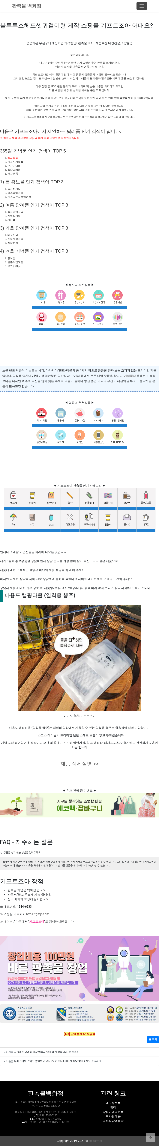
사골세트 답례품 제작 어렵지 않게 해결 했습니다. (41, 1052)
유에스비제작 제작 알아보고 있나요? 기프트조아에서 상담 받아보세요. (52, 1061)
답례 (113, 1107)
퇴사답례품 (113, 1116)
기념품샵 (130, 376)
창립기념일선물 (113, 1112)
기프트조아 (88, 716)
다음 (19, 921)
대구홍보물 (113, 1103)
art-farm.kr (95, 1141)
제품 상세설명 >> (79, 764)
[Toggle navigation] (141, 6)
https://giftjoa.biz (37, 914)
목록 (153, 1039)
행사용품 (13, 157)
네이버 (8, 921)
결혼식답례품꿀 (113, 1121)
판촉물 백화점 (26, 6)
